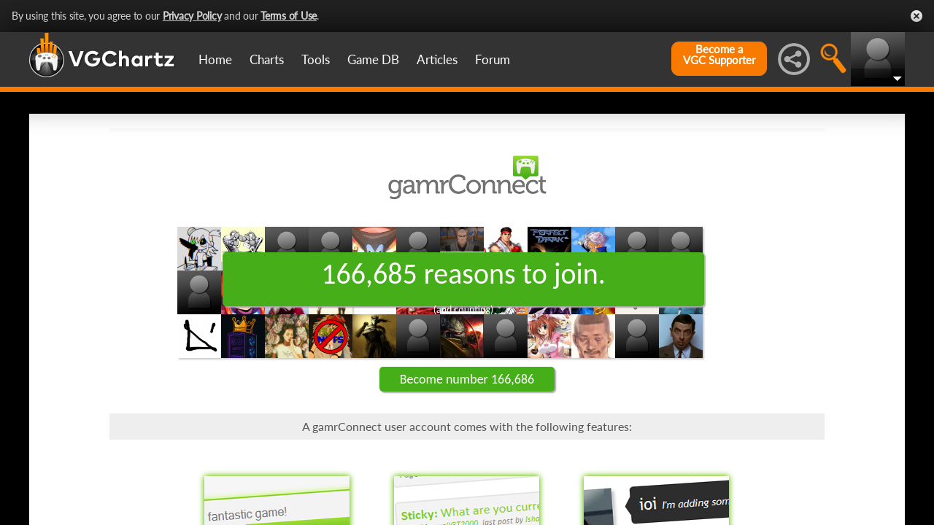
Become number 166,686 (467, 379)
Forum (492, 59)
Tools (315, 59)
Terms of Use (288, 15)
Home (215, 59)
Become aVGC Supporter (719, 55)
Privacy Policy (192, 15)
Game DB (373, 59)
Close (916, 16)
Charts (267, 59)
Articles (437, 59)
